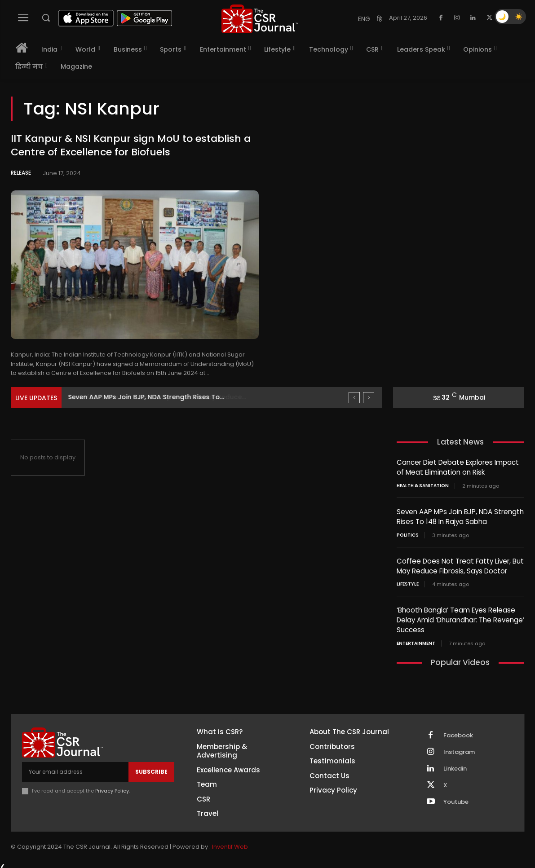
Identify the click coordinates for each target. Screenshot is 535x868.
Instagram (459, 749)
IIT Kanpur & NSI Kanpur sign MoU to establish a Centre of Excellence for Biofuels (131, 145)
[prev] (354, 397)
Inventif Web (230, 843)
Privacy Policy (112, 787)
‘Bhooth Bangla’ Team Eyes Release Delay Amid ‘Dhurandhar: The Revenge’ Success (460, 617)
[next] (368, 397)
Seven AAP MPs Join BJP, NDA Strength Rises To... (146, 396)
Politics (408, 533)
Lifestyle (408, 582)
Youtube (456, 798)
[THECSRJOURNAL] (259, 18)
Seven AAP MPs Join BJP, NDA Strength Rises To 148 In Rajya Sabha (460, 515)
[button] (46, 17)
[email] (75, 768)
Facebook (458, 732)
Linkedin (455, 765)
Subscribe (151, 768)
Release (21, 172)
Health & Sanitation (423, 485)
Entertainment (416, 640)
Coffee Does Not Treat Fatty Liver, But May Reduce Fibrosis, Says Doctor (460, 564)
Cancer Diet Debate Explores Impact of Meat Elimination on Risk (458, 467)
